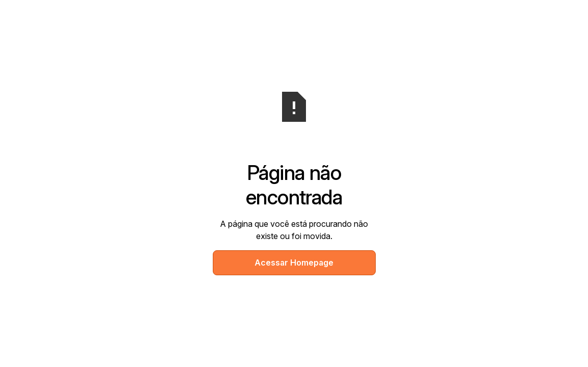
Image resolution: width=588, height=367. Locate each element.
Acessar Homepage (294, 262)
